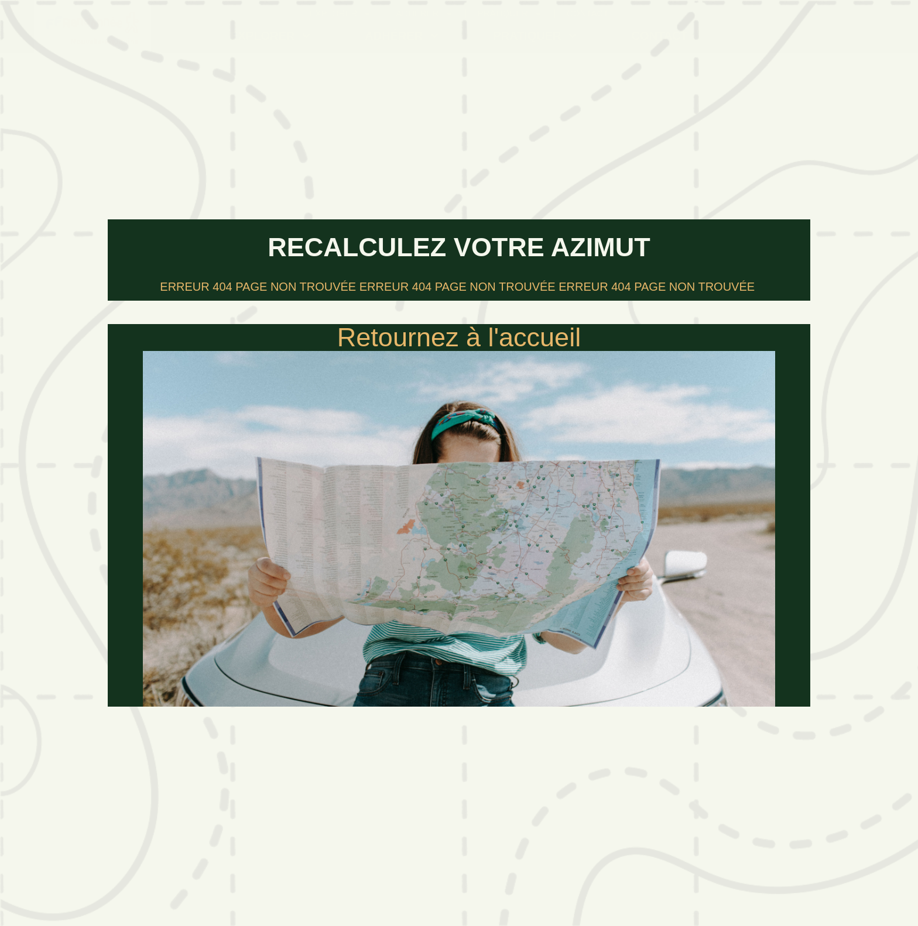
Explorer (271, 35)
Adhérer (402, 35)
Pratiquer (535, 35)
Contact (659, 35)
